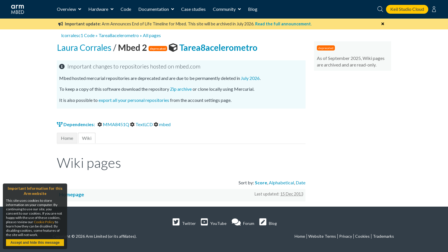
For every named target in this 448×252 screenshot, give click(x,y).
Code (126, 9)
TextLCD (142, 124)
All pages (152, 35)
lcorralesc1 (72, 35)
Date (300, 182)
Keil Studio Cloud (407, 9)
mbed (162, 124)
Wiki (86, 138)
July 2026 (250, 78)
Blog (252, 9)
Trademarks (383, 236)
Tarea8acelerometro (119, 35)
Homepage (71, 194)
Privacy (345, 236)
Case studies (193, 9)
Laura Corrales (85, 47)
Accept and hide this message (34, 243)
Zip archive (181, 89)
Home (67, 138)
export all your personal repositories (134, 100)
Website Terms (322, 236)
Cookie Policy (44, 222)
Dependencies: (76, 124)
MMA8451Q (113, 124)
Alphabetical (281, 182)
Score (261, 182)
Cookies (362, 236)
